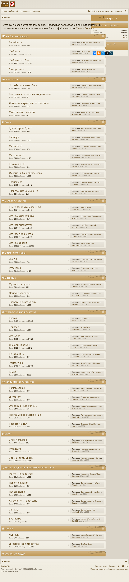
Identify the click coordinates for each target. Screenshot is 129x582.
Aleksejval (59, 465)
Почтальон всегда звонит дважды (78, 359)
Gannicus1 (60, 214)
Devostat (59, 57)
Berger (58, 326)
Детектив (14, 341)
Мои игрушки (70, 212)
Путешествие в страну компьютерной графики (82, 420)
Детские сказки (18, 248)
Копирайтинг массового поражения (78, 169)
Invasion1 (59, 404)
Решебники (15, 45)
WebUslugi (60, 101)
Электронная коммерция (23, 196)
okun (125, 37)
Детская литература (15, 206)
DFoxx (58, 413)
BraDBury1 (60, 447)
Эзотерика (15, 524)
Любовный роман (19, 350)
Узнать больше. (31, 32)
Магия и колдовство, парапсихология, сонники (29, 472)
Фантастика (16, 368)
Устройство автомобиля (23, 88)
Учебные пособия (19, 63)
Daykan (58, 172)
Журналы (14, 540)
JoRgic (58, 266)
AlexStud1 (59, 379)
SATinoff (59, 370)
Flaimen (59, 551)
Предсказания (17, 497)
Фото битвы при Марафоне (75, 368)
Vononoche (60, 180)
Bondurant (60, 481)
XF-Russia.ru (13, 576)
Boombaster (60, 250)
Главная (119, 571)
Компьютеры (17, 393)
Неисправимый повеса (73, 350)
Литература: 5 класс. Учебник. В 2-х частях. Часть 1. (85, 55)
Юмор (12, 377)
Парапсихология (18, 488)
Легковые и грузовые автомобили (29, 108)
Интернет (15, 402)
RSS (53, 47)
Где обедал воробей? (73, 230)
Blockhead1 (60, 301)
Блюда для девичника (73, 273)
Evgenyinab (60, 75)
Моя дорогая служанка (73, 341)
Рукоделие (15, 454)
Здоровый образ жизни (22, 307)
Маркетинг (15, 151)
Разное (9, 533)
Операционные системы (23, 411)
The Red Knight (71, 549)
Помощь (112, 571)
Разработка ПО (18, 429)
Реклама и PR (16, 169)
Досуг (8, 438)
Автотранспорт (13, 82)
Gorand (58, 241)
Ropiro (58, 275)
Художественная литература (20, 317)
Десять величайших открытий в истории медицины (84, 221)
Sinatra (58, 198)
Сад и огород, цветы (21, 463)
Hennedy (59, 66)
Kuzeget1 (59, 309)
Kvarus (58, 232)
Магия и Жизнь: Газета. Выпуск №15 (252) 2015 (83, 524)
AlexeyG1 (59, 223)
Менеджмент (16, 160)
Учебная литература (17, 39)
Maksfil (58, 499)
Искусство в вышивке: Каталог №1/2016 (80, 454)
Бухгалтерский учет (20, 133)
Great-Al (59, 189)
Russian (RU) (5, 571)
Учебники (14, 54)
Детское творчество (21, 239)
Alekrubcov (60, 111)
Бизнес (9, 127)
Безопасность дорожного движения (24, 99)
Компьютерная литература (19, 386)
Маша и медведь (71, 248)
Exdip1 (58, 352)
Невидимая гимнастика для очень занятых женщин (84, 298)
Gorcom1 (59, 395)
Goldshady (60, 361)
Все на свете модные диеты (75, 264)
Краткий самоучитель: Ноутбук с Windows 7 (81, 411)
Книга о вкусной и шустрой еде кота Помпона (82, 377)
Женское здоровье (20, 298)
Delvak (58, 508)
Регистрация (109, 18)
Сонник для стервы (72, 515)
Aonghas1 (59, 517)
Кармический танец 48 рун (75, 479)
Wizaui (58, 490)
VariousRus (60, 163)
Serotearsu (60, 542)
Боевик (13, 323)
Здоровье (10, 283)
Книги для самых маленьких (25, 212)
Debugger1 (60, 334)
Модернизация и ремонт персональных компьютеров (85, 393)
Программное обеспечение (25, 420)
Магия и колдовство (21, 479)
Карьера (14, 142)
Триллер (14, 332)
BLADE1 (59, 526)
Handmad (59, 422)
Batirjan (58, 91)
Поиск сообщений (10, 11)
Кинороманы (16, 359)
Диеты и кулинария (15, 258)
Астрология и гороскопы (23, 506)
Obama (58, 343)
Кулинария (15, 273)
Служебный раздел (15, 558)
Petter (58, 48)
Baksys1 (59, 145)
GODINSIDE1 (61, 120)
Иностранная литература (24, 549)
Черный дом (70, 332)
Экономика (15, 187)
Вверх (123, 571)
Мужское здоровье (20, 289)
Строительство (18, 445)
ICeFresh (59, 292)
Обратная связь (101, 571)
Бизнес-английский (72, 73)
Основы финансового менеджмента (78, 178)
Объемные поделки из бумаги (76, 239)
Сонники (14, 515)
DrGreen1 (59, 456)
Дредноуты (69, 323)
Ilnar (57, 431)
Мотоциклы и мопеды (22, 117)
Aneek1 (58, 136)
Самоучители (16, 72)
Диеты (13, 264)
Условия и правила (98, 574)
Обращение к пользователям (117, 574)
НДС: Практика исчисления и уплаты (79, 134)
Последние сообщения (30, 11)
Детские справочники (21, 221)
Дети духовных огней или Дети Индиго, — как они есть (85, 488)
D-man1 (59, 154)
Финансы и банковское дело (25, 178)
